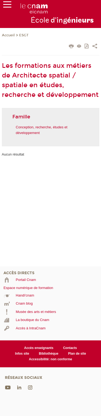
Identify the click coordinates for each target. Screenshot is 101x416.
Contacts (70, 348)
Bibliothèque (48, 353)
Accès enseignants (39, 348)
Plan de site (77, 353)
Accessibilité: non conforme (50, 359)
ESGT (24, 35)
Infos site (22, 353)
